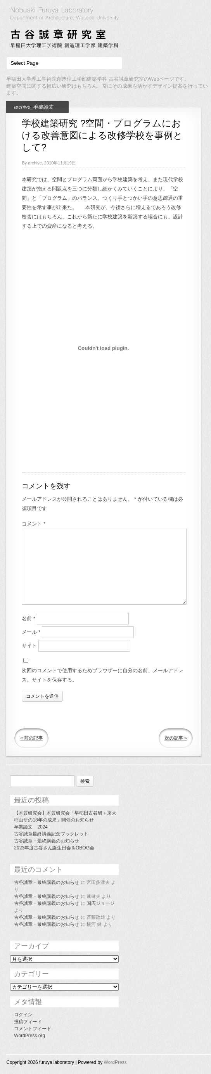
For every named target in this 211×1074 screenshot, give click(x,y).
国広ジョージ (100, 903)
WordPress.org (29, 1035)
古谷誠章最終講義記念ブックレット (51, 834)
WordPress (115, 1062)
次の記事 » (175, 738)
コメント (33, 524)
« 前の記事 (31, 738)
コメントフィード (32, 1028)
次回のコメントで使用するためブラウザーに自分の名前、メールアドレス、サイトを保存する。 (102, 675)
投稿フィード (28, 1021)
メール (31, 632)
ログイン (23, 1014)
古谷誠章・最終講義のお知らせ (46, 841)
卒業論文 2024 (31, 827)
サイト (29, 646)
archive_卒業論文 (33, 107)
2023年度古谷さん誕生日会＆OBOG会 (54, 848)
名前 (28, 618)
